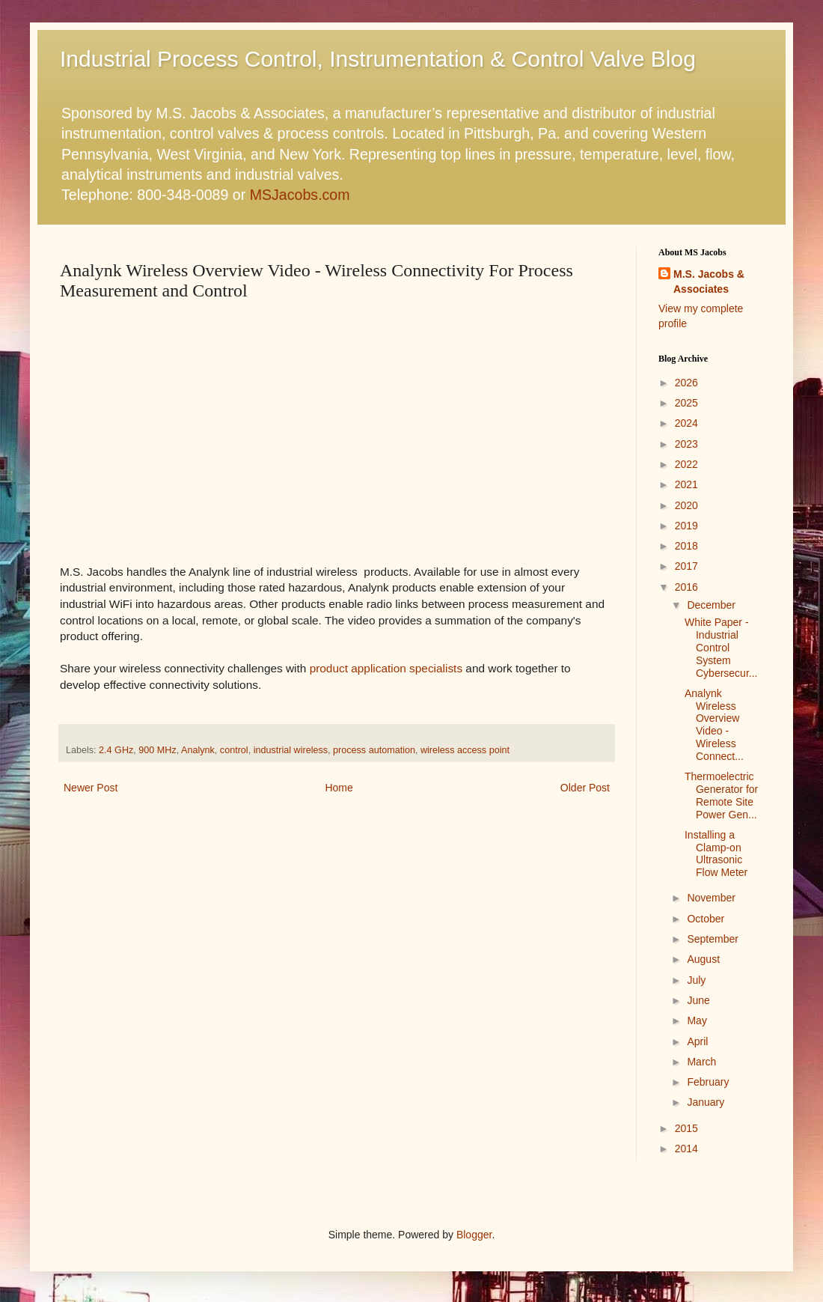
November (711, 898)
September (712, 939)
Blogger (474, 1235)
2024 (686, 423)
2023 (686, 444)
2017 (686, 566)
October (705, 919)
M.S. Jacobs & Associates (708, 281)
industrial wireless (291, 750)
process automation (374, 750)
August (703, 959)
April (697, 1041)
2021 (686, 484)
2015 (686, 1128)
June (698, 1000)
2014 (686, 1149)
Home (338, 788)
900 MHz (157, 750)
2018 (686, 546)
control (234, 750)
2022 (686, 464)
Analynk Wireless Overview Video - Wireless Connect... (714, 724)
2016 (686, 587)
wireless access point (465, 750)
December (711, 605)
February (708, 1082)
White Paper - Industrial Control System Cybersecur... (721, 647)
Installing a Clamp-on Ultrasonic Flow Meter (716, 853)
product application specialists (386, 668)
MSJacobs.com (300, 194)
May (696, 1020)
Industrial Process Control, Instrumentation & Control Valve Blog (378, 58)
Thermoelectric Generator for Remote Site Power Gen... (721, 795)
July (696, 980)
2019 (686, 526)
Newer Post (90, 788)
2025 (686, 403)
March (701, 1062)
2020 (686, 505)
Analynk (198, 750)
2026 (686, 383)
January (705, 1102)
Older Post (585, 788)
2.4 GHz (116, 750)
